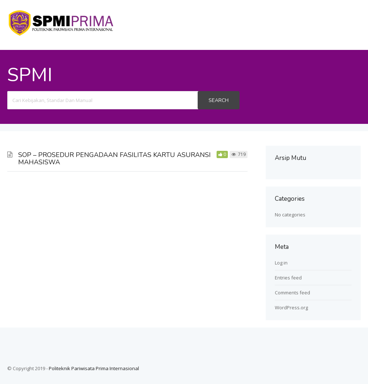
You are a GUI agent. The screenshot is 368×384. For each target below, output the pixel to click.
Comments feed (292, 292)
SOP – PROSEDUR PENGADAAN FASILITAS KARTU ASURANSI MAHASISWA (114, 158)
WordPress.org (291, 307)
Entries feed (288, 277)
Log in (281, 262)
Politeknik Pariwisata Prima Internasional (94, 368)
